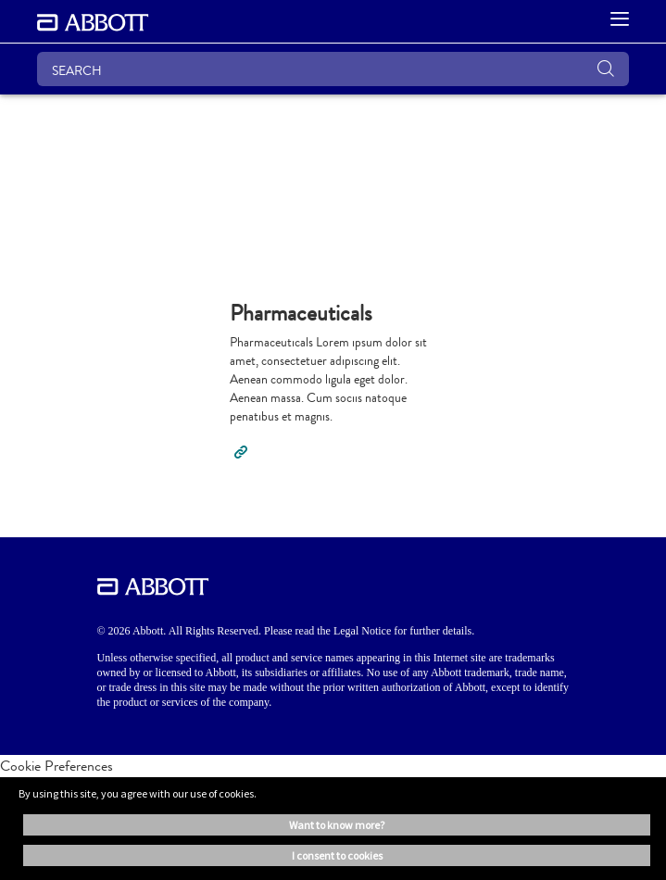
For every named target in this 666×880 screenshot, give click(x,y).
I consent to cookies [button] (337, 855)
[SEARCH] (333, 69)
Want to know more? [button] (336, 825)
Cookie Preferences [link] (56, 765)
